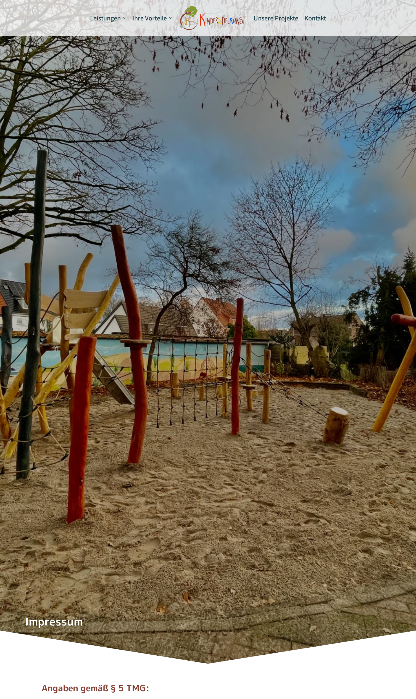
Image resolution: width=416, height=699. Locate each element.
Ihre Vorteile (149, 18)
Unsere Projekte (276, 18)
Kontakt (315, 18)
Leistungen (105, 18)
